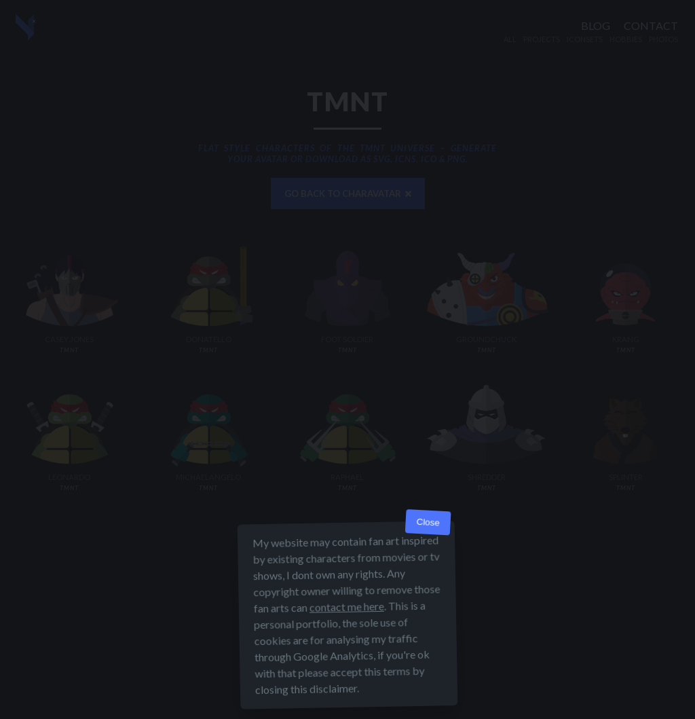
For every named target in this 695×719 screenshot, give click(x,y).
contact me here (346, 668)
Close (428, 583)
